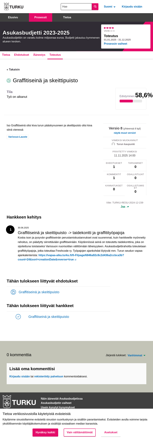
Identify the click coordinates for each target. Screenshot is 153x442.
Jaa (125, 206)
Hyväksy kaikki (45, 432)
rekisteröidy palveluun (48, 376)
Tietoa (67, 17)
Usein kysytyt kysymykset (58, 407)
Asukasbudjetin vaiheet (56, 402)
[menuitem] (110, 6)
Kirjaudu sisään (132, 6)
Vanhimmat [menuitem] (135, 355)
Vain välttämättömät (80, 432)
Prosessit (40, 17)
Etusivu (13, 17)
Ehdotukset (21, 54)
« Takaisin (13, 69)
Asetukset (110, 432)
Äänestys (39, 54)
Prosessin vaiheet (115, 43)
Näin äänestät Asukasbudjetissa (62, 398)
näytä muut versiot (125, 132)
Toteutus (55, 54)
